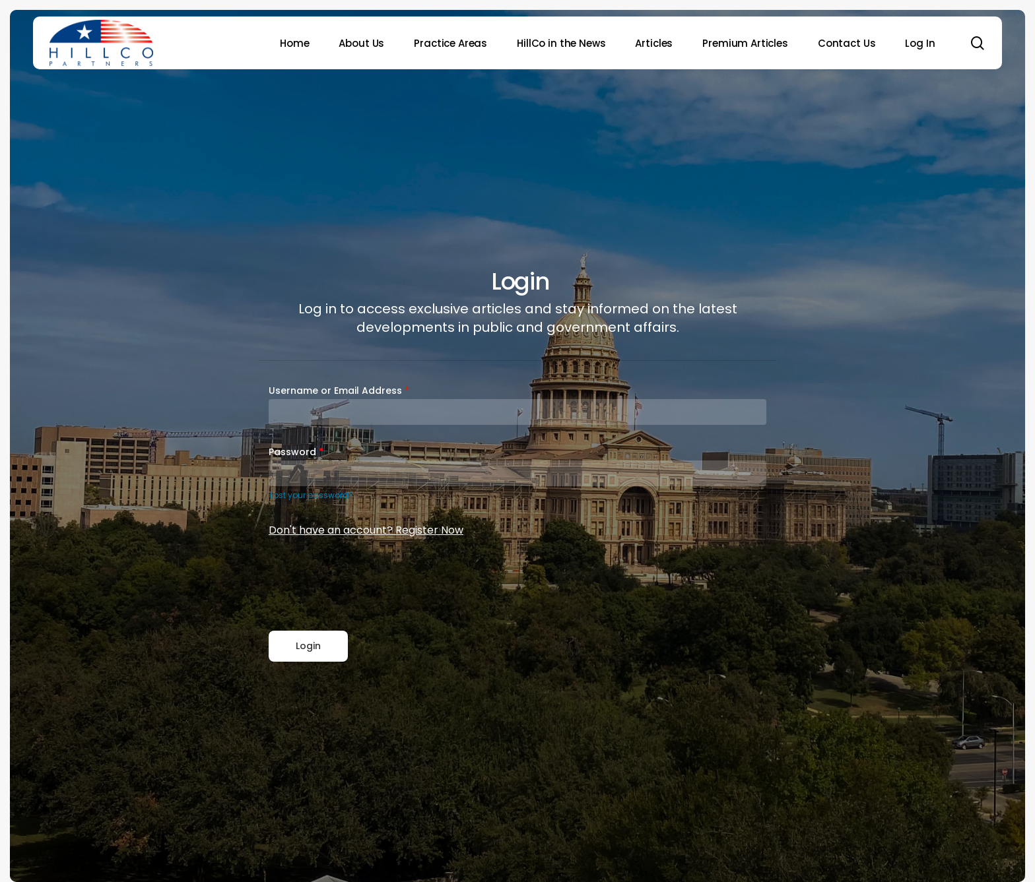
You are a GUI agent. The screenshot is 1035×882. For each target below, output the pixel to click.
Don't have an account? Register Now (366, 530)
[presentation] (369, 585)
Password (296, 451)
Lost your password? (311, 495)
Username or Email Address (339, 390)
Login (308, 645)
